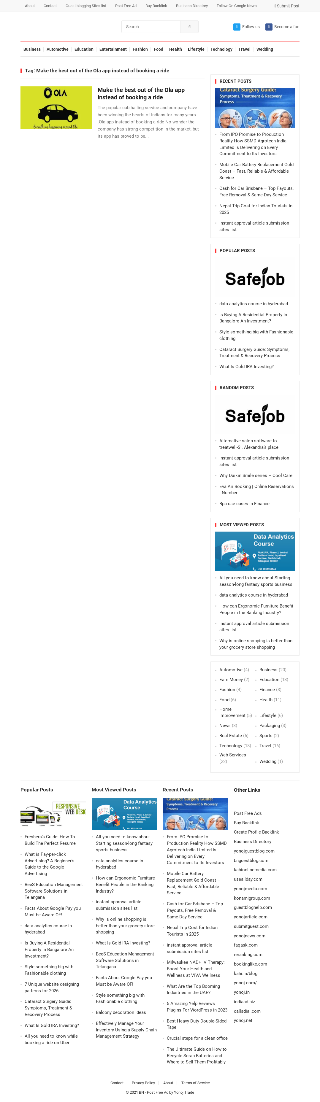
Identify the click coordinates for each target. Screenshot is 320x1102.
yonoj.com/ (245, 982)
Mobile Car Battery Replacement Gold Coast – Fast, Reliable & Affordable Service (256, 171)
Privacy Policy (143, 1083)
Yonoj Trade (184, 1092)
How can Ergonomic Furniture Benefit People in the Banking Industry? (125, 884)
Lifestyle (196, 49)
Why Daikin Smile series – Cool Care (255, 475)
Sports (266, 735)
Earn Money (231, 679)
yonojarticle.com (250, 917)
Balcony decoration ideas (121, 1012)
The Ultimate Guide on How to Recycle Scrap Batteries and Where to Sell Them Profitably (197, 1056)
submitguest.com (251, 926)
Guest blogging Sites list (86, 6)
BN (141, 1092)
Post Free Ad (126, 6)
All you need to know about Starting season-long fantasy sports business (124, 843)
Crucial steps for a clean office (197, 1038)
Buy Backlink (156, 6)
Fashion (140, 49)
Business (32, 49)
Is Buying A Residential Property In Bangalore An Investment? (49, 949)
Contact (50, 6)
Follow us (246, 27)
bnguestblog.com (251, 860)
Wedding (264, 49)
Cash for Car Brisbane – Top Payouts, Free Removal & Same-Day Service (195, 910)
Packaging (269, 725)
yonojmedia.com (250, 888)
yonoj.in (242, 992)
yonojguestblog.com (254, 851)
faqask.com (246, 945)
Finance (267, 689)
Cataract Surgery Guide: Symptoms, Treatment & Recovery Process (48, 1008)
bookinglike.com (250, 964)
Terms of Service (195, 1083)
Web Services (232, 755)
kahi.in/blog (245, 973)
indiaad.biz (244, 1001)
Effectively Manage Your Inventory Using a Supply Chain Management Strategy (126, 1030)
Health (175, 49)
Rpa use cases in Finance (244, 503)
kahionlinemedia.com (255, 869)
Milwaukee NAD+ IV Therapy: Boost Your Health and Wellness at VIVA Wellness (196, 969)
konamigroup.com (252, 898)
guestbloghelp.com (253, 907)
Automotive (58, 49)
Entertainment (113, 49)
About (30, 6)
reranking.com (248, 954)
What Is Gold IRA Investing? (246, 366)
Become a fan (282, 27)
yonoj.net (243, 1020)
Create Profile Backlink (256, 832)
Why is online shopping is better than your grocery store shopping (125, 926)
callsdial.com (247, 1011)
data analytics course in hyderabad (253, 303)
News (225, 725)
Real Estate (230, 735)
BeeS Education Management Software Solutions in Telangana (54, 891)
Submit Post (287, 6)
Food (158, 49)
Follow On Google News (237, 6)
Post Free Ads (248, 813)
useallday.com (248, 879)
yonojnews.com (249, 936)
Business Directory (192, 6)
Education (84, 49)
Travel (244, 49)
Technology (221, 49)
